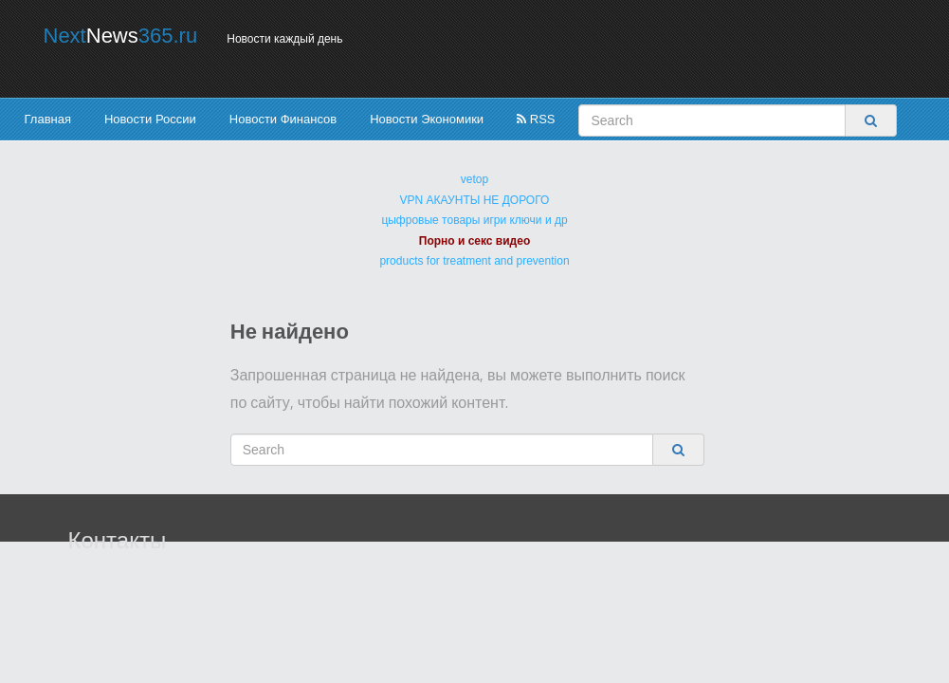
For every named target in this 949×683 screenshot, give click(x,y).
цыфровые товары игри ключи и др (474, 220)
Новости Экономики (427, 119)
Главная (48, 119)
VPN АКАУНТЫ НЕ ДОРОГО (475, 200)
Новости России (150, 119)
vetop (474, 179)
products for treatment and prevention (474, 261)
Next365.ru (121, 35)
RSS (536, 119)
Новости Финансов (283, 119)
